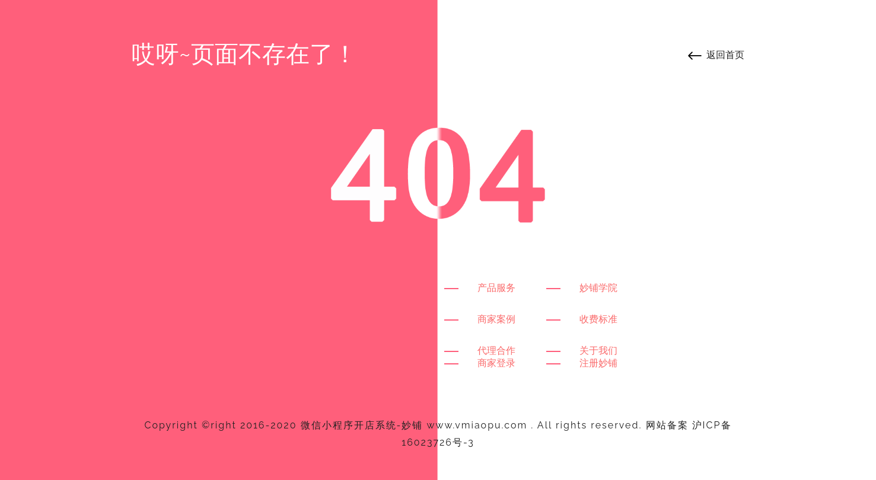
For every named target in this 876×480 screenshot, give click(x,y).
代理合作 (496, 350)
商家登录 (496, 363)
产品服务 (496, 287)
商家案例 (496, 319)
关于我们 (598, 350)
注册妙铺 (598, 363)
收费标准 (598, 319)
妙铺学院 (598, 287)
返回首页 (725, 54)
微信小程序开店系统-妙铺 (362, 425)
